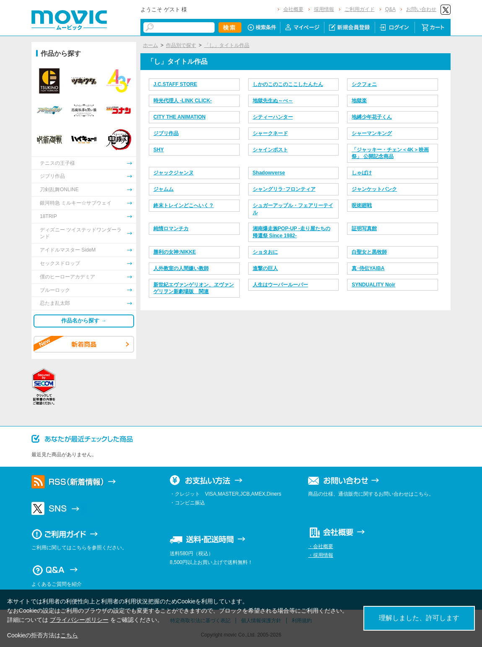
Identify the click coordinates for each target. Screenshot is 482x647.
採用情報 (324, 9)
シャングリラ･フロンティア (284, 189)
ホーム (150, 45)
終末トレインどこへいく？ (183, 205)
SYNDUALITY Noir (373, 285)
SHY (158, 150)
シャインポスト (270, 150)
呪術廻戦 (362, 205)
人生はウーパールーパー (280, 285)
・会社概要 (320, 546)
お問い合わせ (421, 9)
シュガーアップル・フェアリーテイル (293, 209)
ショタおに (265, 252)
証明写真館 (364, 228)
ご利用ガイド (360, 9)
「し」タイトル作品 (226, 45)
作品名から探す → (83, 320)
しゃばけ (362, 173)
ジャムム (163, 189)
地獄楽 (359, 101)
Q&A (390, 9)
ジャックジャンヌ (173, 173)
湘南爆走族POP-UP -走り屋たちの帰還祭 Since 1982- (291, 232)
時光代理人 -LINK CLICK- (182, 101)
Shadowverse (269, 173)
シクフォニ (364, 84)
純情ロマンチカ (171, 228)
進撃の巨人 (265, 268)
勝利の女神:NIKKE (174, 252)
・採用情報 (320, 555)
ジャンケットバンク (374, 189)
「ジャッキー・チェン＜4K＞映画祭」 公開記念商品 (390, 153)
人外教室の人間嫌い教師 (181, 268)
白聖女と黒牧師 (369, 252)
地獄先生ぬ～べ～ (273, 101)
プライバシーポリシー (79, 619)
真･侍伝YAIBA (368, 268)
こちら (69, 635)
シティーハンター (273, 117)
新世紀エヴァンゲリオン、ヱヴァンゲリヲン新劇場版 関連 (193, 288)
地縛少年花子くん (372, 117)
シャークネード (270, 133)
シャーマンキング (372, 133)
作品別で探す (181, 45)
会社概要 (293, 9)
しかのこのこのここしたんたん (288, 84)
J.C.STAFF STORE (175, 84)
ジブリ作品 (166, 133)
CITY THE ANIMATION (179, 117)
